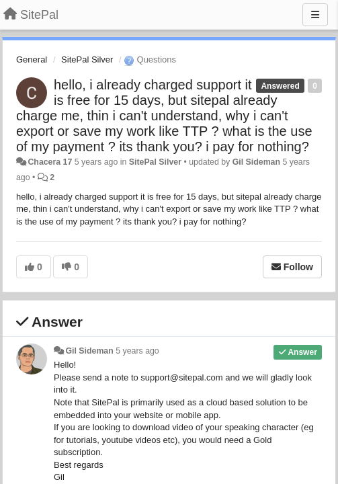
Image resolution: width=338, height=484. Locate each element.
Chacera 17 (50, 162)
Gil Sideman (256, 162)
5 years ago (137, 351)
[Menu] (315, 14)
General (31, 59)
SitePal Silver (87, 59)
